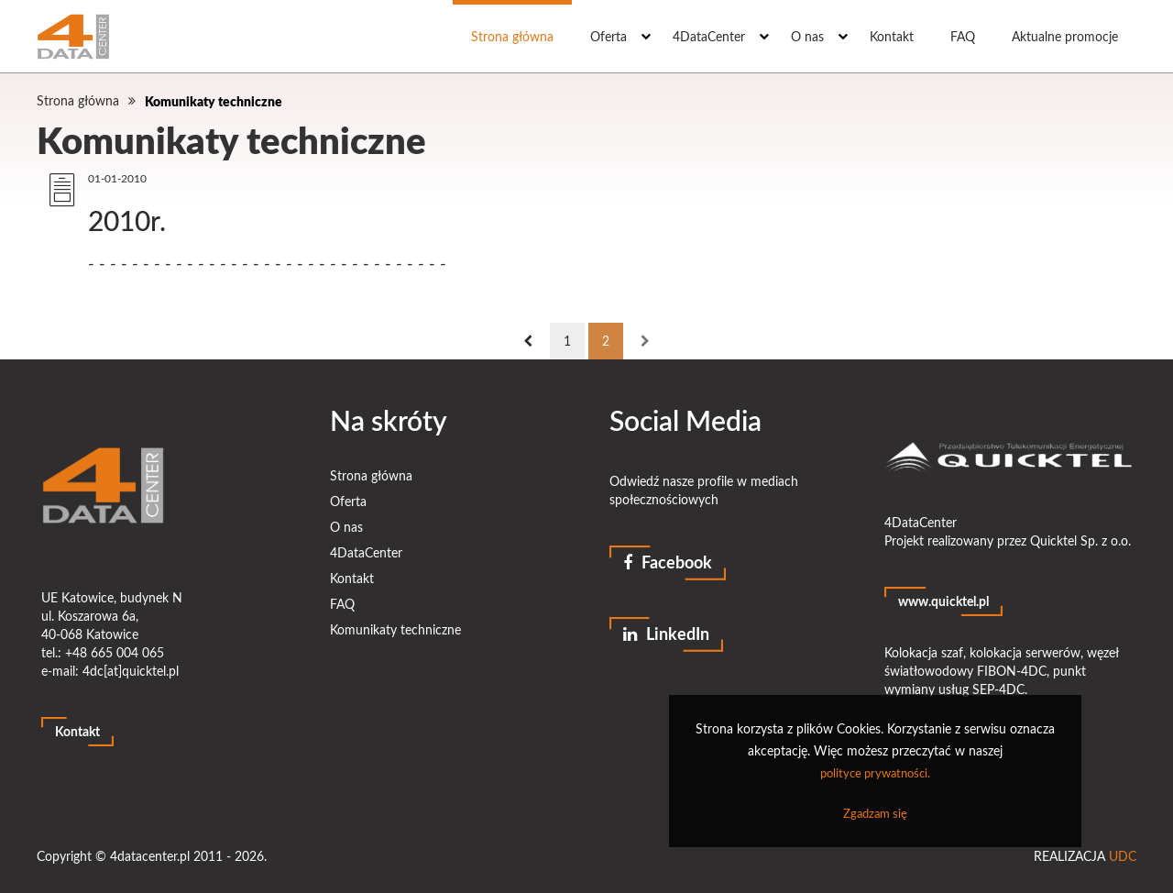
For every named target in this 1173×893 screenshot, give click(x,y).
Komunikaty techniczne (213, 101)
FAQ (962, 36)
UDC (1122, 856)
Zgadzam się (875, 813)
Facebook (667, 562)
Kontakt (892, 36)
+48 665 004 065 (114, 652)
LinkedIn (666, 633)
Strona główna (512, 36)
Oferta (608, 36)
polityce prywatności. (875, 773)
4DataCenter (709, 36)
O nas (807, 36)
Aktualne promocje (1065, 36)
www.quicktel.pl (943, 601)
